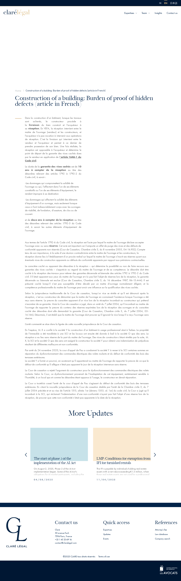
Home (18, 90)
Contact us (172, 13)
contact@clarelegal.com (66, 542)
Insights (158, 13)
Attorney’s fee (161, 529)
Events (106, 538)
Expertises (129, 13)
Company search (162, 538)
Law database (161, 534)
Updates (107, 534)
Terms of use (104, 556)
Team (144, 13)
